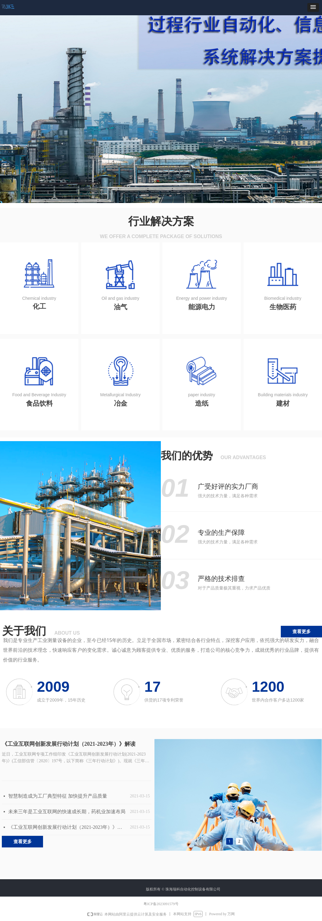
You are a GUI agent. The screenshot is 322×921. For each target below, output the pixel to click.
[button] (313, 7)
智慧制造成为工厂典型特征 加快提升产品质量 (57, 796)
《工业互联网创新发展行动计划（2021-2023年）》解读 (69, 744)
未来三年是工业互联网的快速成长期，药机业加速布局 (66, 811)
